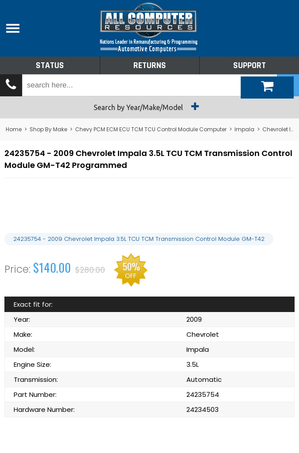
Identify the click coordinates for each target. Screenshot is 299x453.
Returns (149, 65)
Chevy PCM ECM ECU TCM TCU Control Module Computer (151, 129)
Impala (244, 129)
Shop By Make (48, 129)
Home (14, 129)
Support (249, 65)
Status (50, 65)
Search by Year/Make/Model (149, 106)
